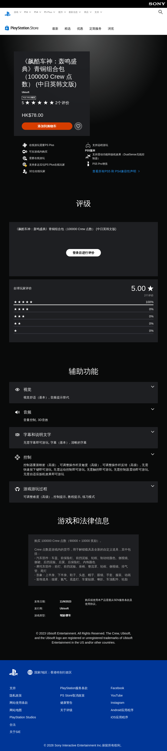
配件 (60, 12)
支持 (96, 12)
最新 (55, 24)
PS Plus (48, 12)
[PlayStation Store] (22, 23)
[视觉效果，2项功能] (83, 388)
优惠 (80, 24)
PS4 (36, 12)
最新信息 (73, 12)
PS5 (26, 12)
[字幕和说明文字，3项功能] (83, 433)
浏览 (111, 24)
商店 (86, 12)
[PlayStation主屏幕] (7, 12)
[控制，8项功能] (83, 461)
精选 (68, 24)
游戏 (16, 12)
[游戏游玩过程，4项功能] (83, 487)
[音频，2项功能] (83, 411)
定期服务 (95, 24)
